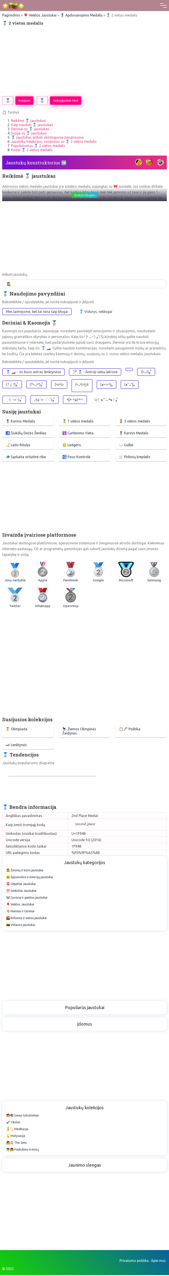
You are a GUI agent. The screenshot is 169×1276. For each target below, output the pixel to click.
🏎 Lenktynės (16, 745)
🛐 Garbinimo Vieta (78, 433)
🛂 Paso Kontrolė (76, 457)
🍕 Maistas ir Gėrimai (20, 912)
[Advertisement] (84, 61)
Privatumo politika (134, 1261)
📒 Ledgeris (71, 445)
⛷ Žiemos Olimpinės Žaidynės (79, 731)
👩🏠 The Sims (16, 1143)
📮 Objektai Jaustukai (21, 885)
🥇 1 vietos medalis (78, 421)
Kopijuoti (24, 100)
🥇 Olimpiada (16, 729)
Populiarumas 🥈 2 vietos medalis (38, 146)
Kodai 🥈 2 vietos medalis (32, 150)
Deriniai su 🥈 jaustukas (30, 129)
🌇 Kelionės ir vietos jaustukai (26, 919)
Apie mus (158, 1261)
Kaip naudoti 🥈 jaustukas (32, 125)
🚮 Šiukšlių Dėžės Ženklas (26, 433)
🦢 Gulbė (126, 445)
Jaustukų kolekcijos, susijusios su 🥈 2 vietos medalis (54, 141)
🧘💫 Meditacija (17, 1130)
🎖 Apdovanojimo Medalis (81, 15)
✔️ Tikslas (13, 1123)
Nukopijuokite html (65, 100)
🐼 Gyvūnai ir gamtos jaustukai (26, 898)
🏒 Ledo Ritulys (18, 445)
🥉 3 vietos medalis (134, 421)
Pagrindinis (11, 15)
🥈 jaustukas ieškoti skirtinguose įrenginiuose (47, 137)
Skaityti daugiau (84, 195)
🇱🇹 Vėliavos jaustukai (20, 925)
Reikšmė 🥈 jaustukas (28, 121)
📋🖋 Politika (129, 729)
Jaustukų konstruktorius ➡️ (36, 162)
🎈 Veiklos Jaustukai (40, 15)
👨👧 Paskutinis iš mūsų (22, 1150)
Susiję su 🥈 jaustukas (29, 133)
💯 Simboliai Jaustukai (21, 891)
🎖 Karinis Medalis (20, 421)
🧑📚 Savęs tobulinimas (22, 1116)
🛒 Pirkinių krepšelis (134, 457)
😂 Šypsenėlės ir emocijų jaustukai (29, 878)
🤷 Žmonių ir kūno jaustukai (24, 871)
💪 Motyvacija (15, 1136)
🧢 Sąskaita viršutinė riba (26, 457)
